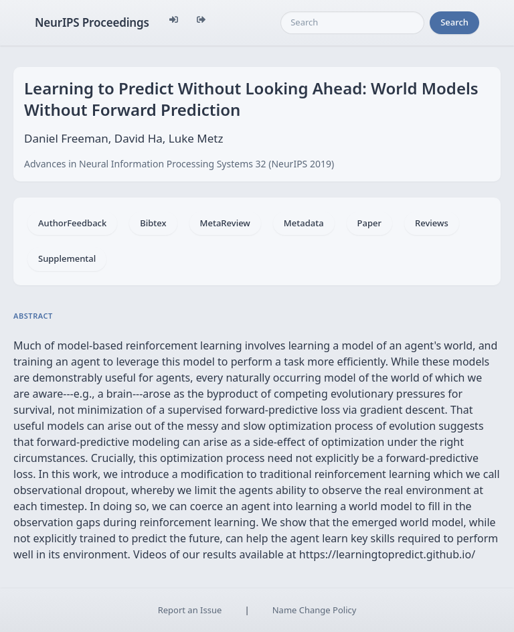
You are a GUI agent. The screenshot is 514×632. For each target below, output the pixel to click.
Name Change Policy (314, 610)
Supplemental (67, 258)
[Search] (352, 22)
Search (454, 22)
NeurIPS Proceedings (92, 22)
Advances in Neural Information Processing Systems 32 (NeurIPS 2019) (179, 163)
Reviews (431, 223)
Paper (369, 223)
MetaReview (225, 223)
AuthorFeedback (72, 223)
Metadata (304, 223)
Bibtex (153, 223)
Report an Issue (190, 610)
